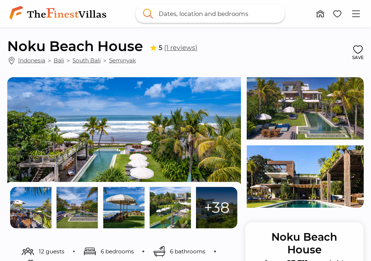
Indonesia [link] (31, 60)
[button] (320, 13)
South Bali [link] (86, 60)
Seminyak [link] (122, 60)
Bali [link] (59, 60)
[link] (59, 14)
